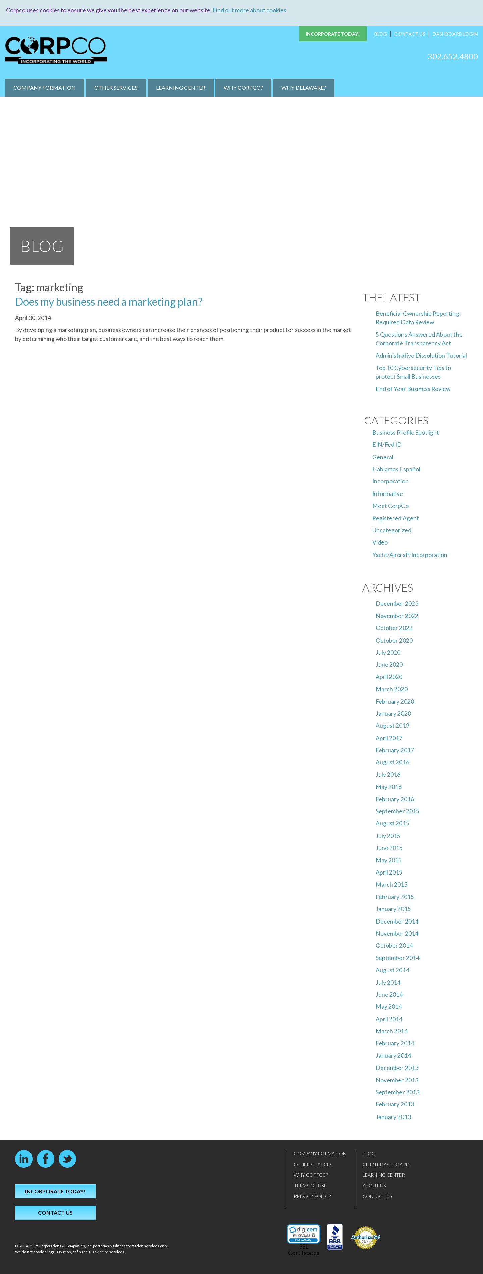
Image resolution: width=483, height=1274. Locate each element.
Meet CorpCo (390, 505)
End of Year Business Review (413, 388)
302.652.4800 (453, 56)
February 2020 (395, 701)
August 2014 (392, 970)
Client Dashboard (386, 1164)
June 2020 (389, 664)
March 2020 (392, 689)
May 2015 (389, 859)
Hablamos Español (396, 469)
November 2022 (397, 615)
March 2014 (392, 1031)
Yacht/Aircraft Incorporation (409, 554)
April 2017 (389, 737)
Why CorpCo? (243, 87)
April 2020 (389, 676)
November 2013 (397, 1079)
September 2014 (397, 957)
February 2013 (395, 1104)
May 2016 (389, 786)
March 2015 (392, 884)
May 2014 (389, 1006)
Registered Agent (395, 517)
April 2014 (389, 1018)
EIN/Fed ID (387, 444)
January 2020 (393, 713)
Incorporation (390, 481)
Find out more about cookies (249, 10)
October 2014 (394, 945)
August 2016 (392, 762)
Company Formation (44, 87)
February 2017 (395, 750)
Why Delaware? (303, 87)
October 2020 (394, 640)
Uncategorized (391, 530)
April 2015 (389, 872)
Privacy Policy (312, 1196)
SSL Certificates (303, 1249)
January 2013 (393, 1116)
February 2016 (395, 798)
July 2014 (388, 982)
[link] (303, 1234)
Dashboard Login (455, 34)
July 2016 (388, 774)
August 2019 (392, 725)
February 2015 (395, 896)
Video (380, 542)
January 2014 (393, 1055)
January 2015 (393, 908)
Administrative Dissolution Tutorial (421, 355)
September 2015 (397, 811)
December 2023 (397, 603)
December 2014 (397, 921)
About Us (374, 1185)
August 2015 (392, 823)
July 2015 (388, 835)
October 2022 (394, 627)
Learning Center (180, 87)
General (382, 456)
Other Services (116, 87)
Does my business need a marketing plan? (109, 301)
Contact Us (409, 34)
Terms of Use (310, 1185)
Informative (387, 493)
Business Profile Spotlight (405, 432)
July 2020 (388, 652)
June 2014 (389, 994)
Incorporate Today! (333, 34)
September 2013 (397, 1092)
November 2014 (397, 933)
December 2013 (397, 1067)
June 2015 (389, 847)
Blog (380, 34)
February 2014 (395, 1043)
